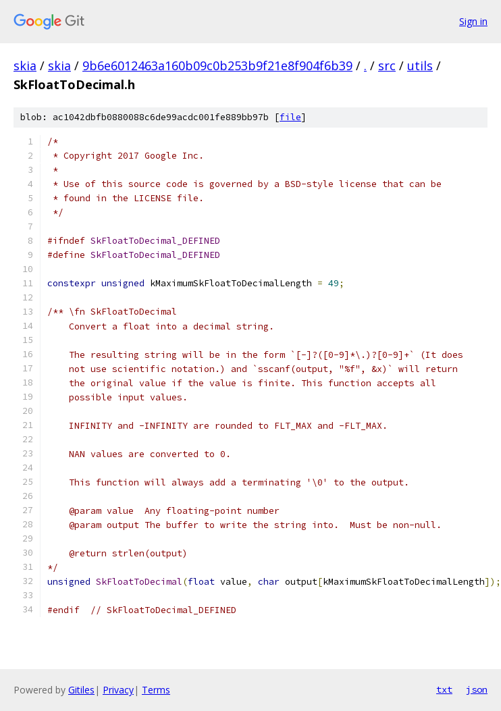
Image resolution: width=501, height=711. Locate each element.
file (290, 117)
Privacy (118, 689)
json (476, 689)
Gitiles (81, 689)
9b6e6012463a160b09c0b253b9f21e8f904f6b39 (217, 65)
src (387, 65)
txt (444, 689)
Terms (156, 689)
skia (25, 65)
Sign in (473, 21)
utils (420, 65)
